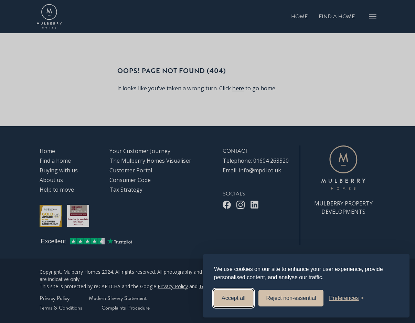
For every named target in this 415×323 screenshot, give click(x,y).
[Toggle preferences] (346, 298)
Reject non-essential (291, 298)
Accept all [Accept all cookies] (233, 298)
